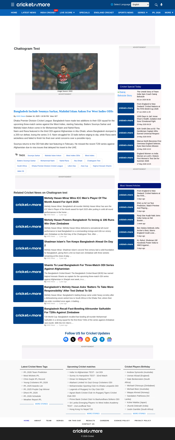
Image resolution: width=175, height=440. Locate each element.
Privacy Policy (143, 420)
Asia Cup (84, 166)
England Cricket (104, 12)
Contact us (88, 424)
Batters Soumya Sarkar (26, 161)
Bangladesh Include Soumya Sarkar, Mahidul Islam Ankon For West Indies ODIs (63, 111)
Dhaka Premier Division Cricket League (47, 166)
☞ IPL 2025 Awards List (32, 386)
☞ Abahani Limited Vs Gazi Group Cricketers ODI (89, 382)
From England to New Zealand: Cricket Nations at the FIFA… (148, 193)
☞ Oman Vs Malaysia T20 (79, 379)
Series (143, 12)
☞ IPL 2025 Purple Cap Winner (35, 389)
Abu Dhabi (78, 161)
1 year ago (63, 215)
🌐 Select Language (120, 4)
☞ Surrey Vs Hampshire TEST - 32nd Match (87, 375)
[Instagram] (80, 339)
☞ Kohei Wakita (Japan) (136, 402)
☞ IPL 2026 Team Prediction (34, 372)
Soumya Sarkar (34, 155)
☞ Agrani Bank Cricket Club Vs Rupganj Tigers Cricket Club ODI (92, 393)
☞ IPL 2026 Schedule (31, 396)
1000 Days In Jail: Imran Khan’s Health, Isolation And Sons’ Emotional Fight (149, 118)
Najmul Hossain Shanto (102, 166)
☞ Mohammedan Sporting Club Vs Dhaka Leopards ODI (93, 386)
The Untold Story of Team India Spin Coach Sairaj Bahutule (148, 94)
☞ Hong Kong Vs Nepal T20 (80, 409)
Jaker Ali (20, 171)
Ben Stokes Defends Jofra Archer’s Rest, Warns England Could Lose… (148, 230)
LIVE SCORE (67, 12)
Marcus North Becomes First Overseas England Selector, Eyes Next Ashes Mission (149, 143)
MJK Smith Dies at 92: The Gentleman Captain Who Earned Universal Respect (148, 131)
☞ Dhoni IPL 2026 (29, 393)
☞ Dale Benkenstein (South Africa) (137, 379)
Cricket (91, 436)
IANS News (21, 116)
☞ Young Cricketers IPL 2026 (34, 382)
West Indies (89, 155)
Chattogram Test (93, 161)
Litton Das (72, 166)
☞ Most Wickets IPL (30, 375)
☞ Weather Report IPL (31, 399)
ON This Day (75, 420)
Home (14, 12)
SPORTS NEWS (125, 12)
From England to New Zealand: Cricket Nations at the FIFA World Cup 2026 (148, 106)
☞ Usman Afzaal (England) (137, 375)
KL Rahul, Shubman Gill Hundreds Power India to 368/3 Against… (147, 242)
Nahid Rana (64, 161)
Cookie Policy (122, 420)
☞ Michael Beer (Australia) (137, 389)
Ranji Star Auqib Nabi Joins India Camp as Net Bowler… (148, 218)
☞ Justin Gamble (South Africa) (139, 409)
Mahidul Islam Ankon (53, 155)
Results (90, 420)
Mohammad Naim (48, 161)
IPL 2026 (156, 12)
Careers (104, 420)
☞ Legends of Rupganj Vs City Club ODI (85, 389)
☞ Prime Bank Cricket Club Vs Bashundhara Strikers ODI (93, 399)
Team (49, 420)
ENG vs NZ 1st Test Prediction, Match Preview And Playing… (148, 205)
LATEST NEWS (28, 12)
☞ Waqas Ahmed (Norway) (137, 392)
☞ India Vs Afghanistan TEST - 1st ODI (85, 372)
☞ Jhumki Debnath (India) (136, 406)
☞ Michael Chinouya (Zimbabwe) (140, 385)
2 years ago (63, 325)
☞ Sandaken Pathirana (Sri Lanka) (137, 396)
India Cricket (48, 12)
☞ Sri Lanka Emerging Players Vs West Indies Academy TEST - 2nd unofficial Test (92, 402)
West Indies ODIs (73, 155)
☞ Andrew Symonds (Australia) (139, 372)
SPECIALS (84, 12)
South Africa (22, 166)
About (37, 420)
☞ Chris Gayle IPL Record (33, 379)
